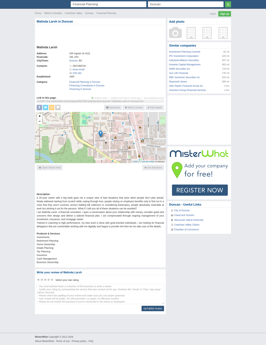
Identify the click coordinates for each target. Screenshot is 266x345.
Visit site (77, 73)
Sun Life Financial (178, 73)
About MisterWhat (44, 341)
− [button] (40, 121)
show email (79, 69)
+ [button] (40, 116)
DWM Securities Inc (179, 68)
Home (38, 13)
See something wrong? (154, 98)
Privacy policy (79, 341)
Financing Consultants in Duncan (86, 85)
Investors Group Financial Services (187, 90)
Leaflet (135, 162)
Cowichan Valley (73, 13)
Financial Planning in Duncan (84, 82)
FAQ (90, 341)
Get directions (153, 167)
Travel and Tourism (184, 215)
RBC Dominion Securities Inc (184, 77)
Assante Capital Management (185, 64)
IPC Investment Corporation (184, 56)
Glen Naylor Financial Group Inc (186, 85)
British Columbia (53, 13)
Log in (213, 13)
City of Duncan (182, 210)
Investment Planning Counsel (184, 51)
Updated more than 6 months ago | (127, 98)
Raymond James (178, 81)
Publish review (153, 308)
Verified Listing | (101, 98)
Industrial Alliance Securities (184, 60)
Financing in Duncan (80, 89)
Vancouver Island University (188, 220)
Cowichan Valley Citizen (187, 224)
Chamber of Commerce (186, 229)
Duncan (89, 13)
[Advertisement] (100, 34)
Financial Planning (106, 13)
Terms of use (63, 341)
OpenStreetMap (147, 162)
